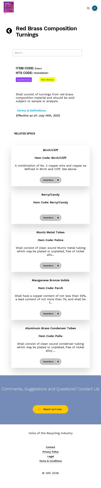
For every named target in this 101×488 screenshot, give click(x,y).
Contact (50, 447)
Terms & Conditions (50, 461)
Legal (50, 456)
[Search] (47, 52)
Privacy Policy (50, 451)
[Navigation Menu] (94, 8)
